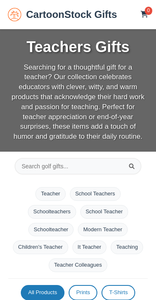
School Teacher (104, 211)
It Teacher (90, 247)
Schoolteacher (51, 229)
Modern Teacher (102, 229)
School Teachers (95, 193)
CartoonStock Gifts (62, 14)
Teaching (127, 247)
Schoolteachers (52, 211)
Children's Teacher (40, 247)
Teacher (50, 193)
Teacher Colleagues (78, 265)
